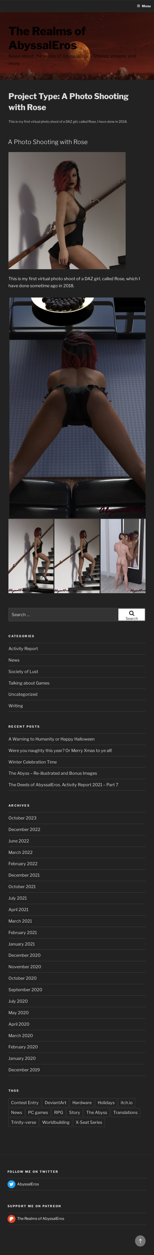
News (13, 660)
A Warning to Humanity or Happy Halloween (51, 739)
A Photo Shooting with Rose (48, 141)
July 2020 (18, 1001)
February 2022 (23, 863)
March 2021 (20, 921)
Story (74, 1112)
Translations (125, 1112)
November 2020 (24, 966)
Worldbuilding (56, 1122)
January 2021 (21, 944)
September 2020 (25, 989)
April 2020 (18, 1024)
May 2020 (18, 1012)
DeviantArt (55, 1102)
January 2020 (22, 1058)
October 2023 (22, 818)
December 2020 (24, 955)
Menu (144, 6)
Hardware (82, 1102)
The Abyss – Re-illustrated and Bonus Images (52, 773)
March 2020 (20, 1035)
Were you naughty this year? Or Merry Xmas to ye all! (60, 750)
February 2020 (23, 1046)
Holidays (106, 1102)
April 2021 (18, 909)
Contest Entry (25, 1102)
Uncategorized (23, 694)
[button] (77, 408)
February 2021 (22, 932)
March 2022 (20, 852)
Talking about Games (28, 683)
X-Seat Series (89, 1122)
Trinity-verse (23, 1122)
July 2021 (17, 898)
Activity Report (23, 648)
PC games (38, 1112)
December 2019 (24, 1069)
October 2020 (22, 978)
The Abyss (96, 1112)
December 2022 (24, 829)
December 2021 (24, 875)
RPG (58, 1112)
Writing (15, 705)
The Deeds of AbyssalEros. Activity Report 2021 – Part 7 (63, 784)
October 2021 (22, 886)
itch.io (127, 1102)
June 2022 (18, 840)
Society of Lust (23, 671)
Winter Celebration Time (32, 762)
